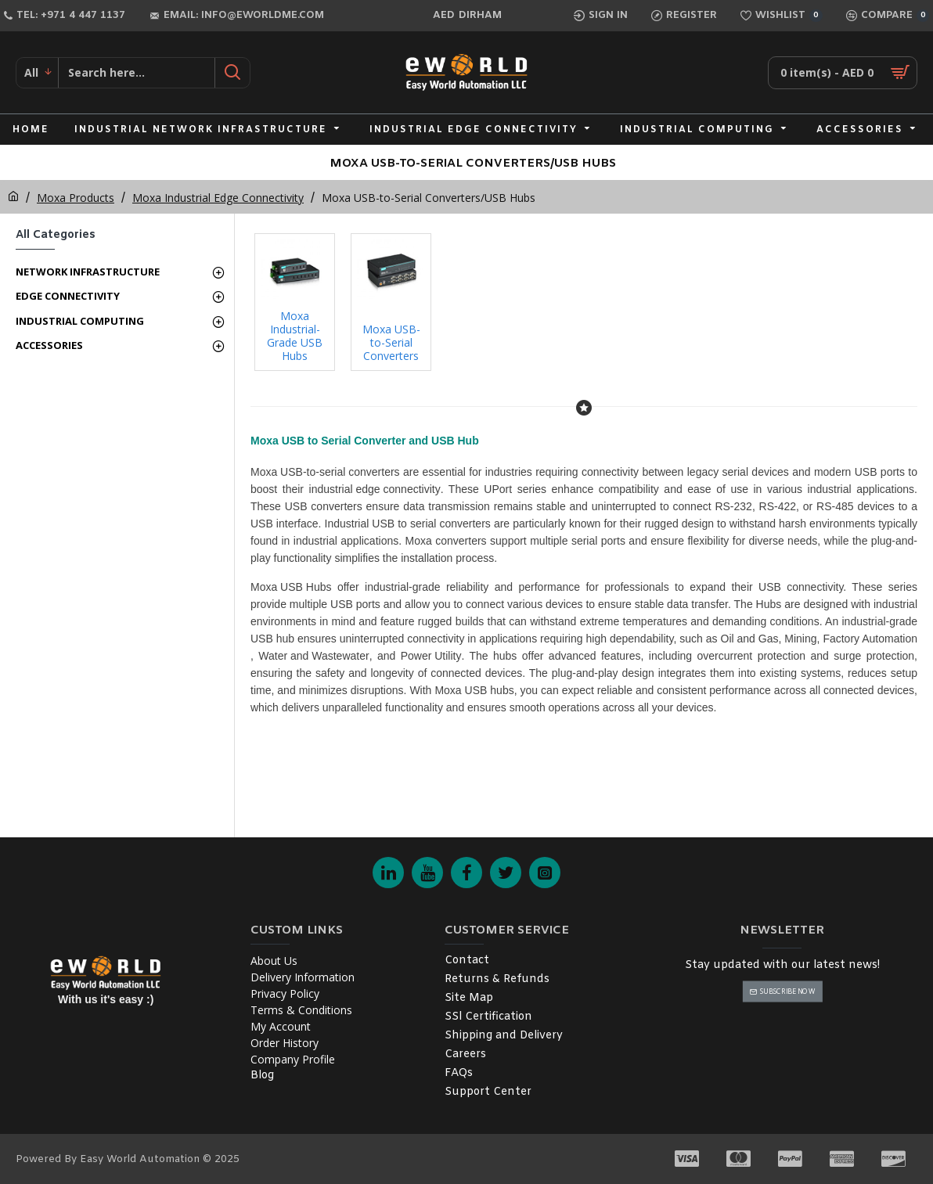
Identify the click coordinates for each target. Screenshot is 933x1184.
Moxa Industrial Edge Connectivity (218, 197)
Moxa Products (75, 197)
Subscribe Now (787, 991)
